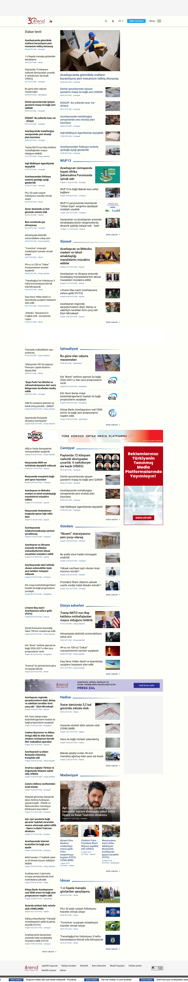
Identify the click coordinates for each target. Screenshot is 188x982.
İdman (65, 880)
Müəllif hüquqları (117, 966)
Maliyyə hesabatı (68, 966)
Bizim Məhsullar (99, 966)
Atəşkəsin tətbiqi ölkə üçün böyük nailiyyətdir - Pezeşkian (61, 979)
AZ (119, 21)
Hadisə (65, 697)
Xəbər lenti (33, 32)
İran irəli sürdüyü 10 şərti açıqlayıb (126, 979)
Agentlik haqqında (50, 966)
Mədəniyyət (69, 775)
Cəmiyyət (67, 448)
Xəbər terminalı (136, 21)
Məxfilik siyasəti (49, 970)
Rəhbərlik (84, 966)
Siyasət (65, 241)
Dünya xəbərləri (72, 605)
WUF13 (65, 161)
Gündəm (66, 526)
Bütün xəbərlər (112, 235)
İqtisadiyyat (69, 349)
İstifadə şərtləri (135, 966)
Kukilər (63, 970)
